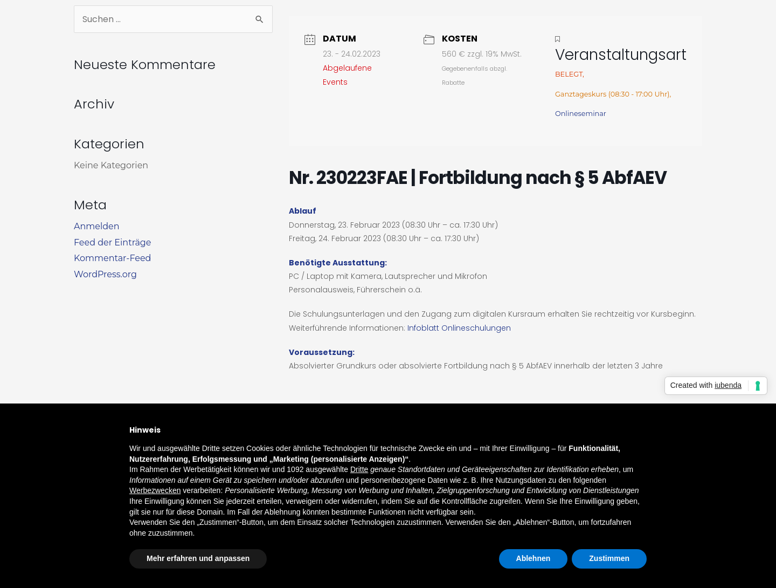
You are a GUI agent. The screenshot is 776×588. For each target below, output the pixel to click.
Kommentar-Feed (112, 258)
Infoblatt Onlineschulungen (459, 328)
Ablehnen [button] (533, 558)
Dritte (359, 469)
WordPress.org (105, 274)
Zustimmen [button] (609, 558)
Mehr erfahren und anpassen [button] (198, 558)
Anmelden (97, 226)
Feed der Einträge (112, 242)
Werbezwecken (155, 490)
